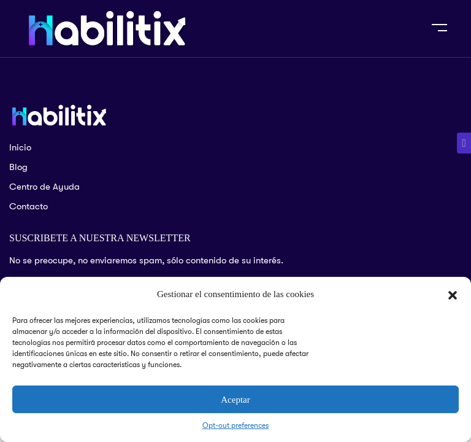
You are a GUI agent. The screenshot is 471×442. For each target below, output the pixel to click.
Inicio (20, 147)
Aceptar (235, 400)
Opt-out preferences (235, 425)
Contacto (28, 206)
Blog (18, 167)
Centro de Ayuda (44, 186)
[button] (452, 295)
